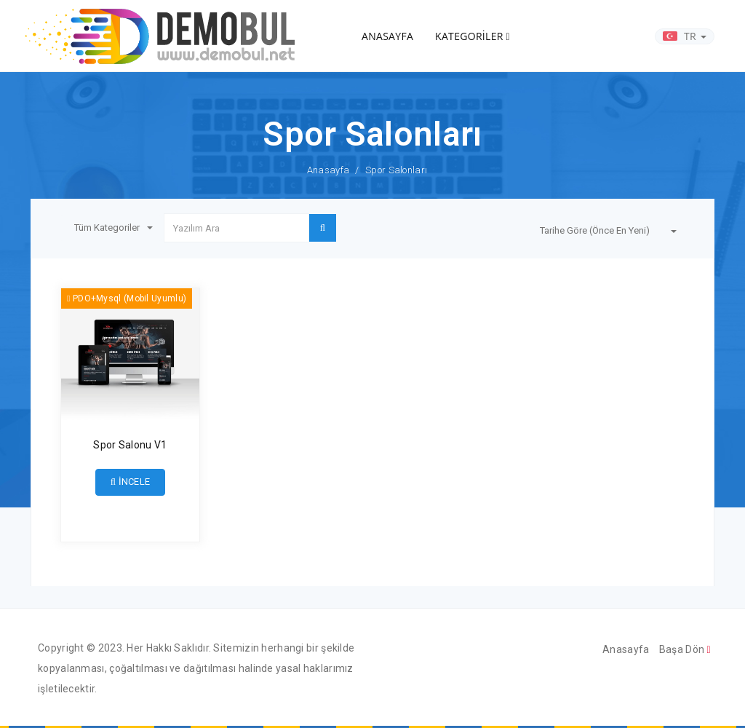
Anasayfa (328, 170)
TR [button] (684, 36)
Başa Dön (685, 649)
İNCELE (131, 481)
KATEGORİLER (472, 36)
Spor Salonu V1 (130, 445)
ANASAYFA (387, 36)
